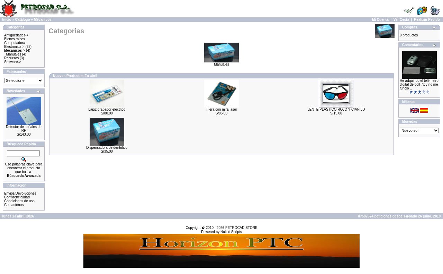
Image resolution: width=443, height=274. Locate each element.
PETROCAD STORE (241, 228)
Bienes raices (14, 39)
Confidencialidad (17, 197)
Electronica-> (14, 47)
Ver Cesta (401, 20)
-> (14, 50)
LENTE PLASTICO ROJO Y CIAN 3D (336, 109)
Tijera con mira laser (221, 109)
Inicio (6, 20)
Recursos (11, 58)
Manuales (13, 54)
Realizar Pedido (427, 20)
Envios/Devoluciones (20, 193)
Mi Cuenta (380, 20)
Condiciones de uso (19, 201)
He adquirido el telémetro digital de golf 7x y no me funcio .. (419, 84)
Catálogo (22, 20)
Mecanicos (43, 20)
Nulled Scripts (231, 232)
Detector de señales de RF (24, 128)
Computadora (14, 43)
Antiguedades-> (16, 35)
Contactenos (14, 205)
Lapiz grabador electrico (106, 109)
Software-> (12, 62)
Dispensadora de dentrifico (106, 147)
